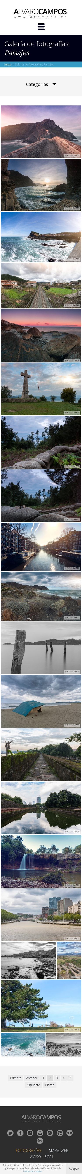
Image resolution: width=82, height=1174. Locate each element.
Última (49, 1085)
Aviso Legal (42, 1156)
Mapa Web (59, 1150)
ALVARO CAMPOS (41, 14)
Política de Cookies (32, 1171)
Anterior (31, 1078)
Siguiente (33, 1085)
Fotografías (29, 1150)
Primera (15, 1078)
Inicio (7, 64)
